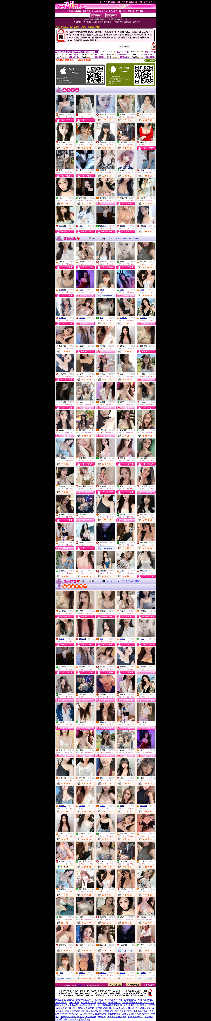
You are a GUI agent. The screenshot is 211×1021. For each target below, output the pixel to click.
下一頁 (124, 239)
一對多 (112, 290)
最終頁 (137, 239)
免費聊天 (91, 170)
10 (120, 239)
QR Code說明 (150, 60)
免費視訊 (71, 114)
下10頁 (131, 239)
